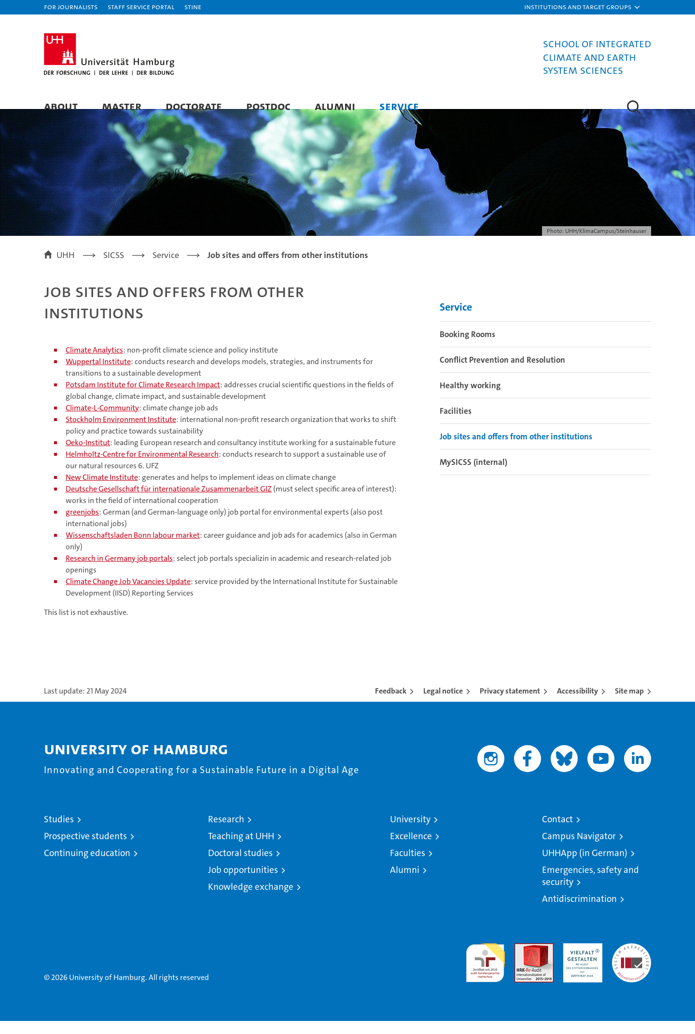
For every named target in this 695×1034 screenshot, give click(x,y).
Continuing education (87, 866)
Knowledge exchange (250, 900)
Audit (523, 961)
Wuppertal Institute (98, 374)
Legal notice (443, 704)
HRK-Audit (580, 961)
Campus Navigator (579, 849)
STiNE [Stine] (192, 6)
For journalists (70, 6)
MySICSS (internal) (473, 475)
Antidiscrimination (579, 912)
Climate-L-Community (102, 421)
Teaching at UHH (241, 849)
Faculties (407, 866)
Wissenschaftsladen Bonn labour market (133, 548)
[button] (582, 7)
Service (399, 106)
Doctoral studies (240, 866)
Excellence (411, 849)
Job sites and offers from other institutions (516, 450)
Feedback (390, 704)
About (61, 106)
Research (226, 832)
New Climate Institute (102, 490)
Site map (629, 704)
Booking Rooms (467, 347)
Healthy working (470, 399)
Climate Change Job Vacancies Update (128, 594)
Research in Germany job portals (119, 571)
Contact (557, 832)
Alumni (335, 106)
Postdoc (268, 106)
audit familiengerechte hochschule (485, 971)
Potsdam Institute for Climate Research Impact (143, 398)
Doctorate (194, 106)
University (410, 832)
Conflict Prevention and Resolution (502, 373)
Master (121, 106)
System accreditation (631, 966)
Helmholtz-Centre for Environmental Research (142, 467)
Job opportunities (243, 883)
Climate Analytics (94, 363)
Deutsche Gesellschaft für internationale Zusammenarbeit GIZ (169, 502)
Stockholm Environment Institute (121, 432)
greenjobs (82, 525)
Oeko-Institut (88, 455)
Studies (59, 832)
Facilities (456, 424)
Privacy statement (510, 704)
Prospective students (85, 849)
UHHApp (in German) (584, 866)
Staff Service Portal (141, 6)
